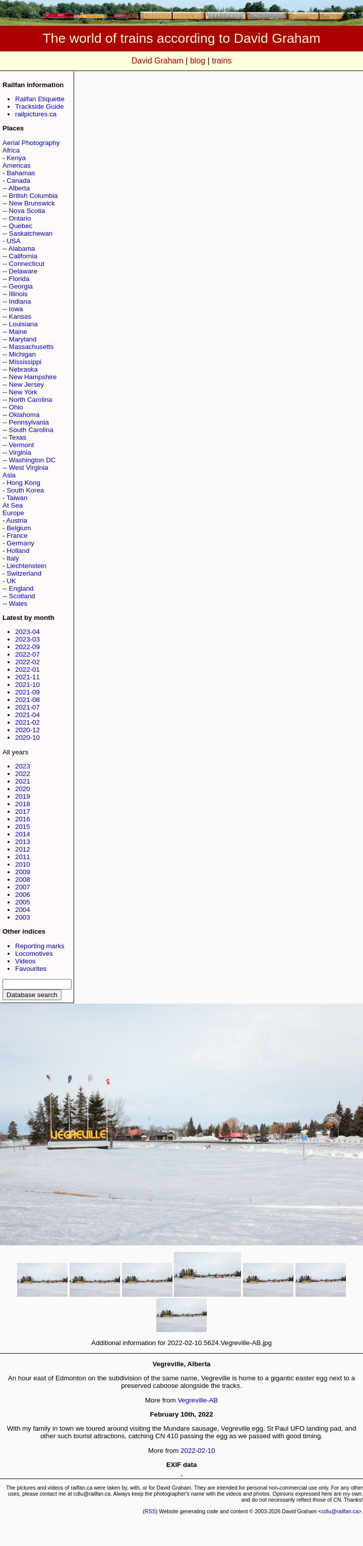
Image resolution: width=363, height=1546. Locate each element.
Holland (18, 550)
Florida (19, 279)
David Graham (158, 60)
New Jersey (26, 384)
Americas (17, 165)
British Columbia (33, 195)
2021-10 (27, 684)
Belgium (19, 528)
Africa (11, 150)
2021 (22, 781)
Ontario (20, 218)
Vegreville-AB (197, 1400)
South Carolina (31, 430)
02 (201, 1450)
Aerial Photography (31, 143)
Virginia (20, 452)
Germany (20, 543)
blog (197, 60)
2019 (22, 796)
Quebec (21, 226)
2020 (22, 789)
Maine (18, 331)
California (23, 256)
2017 (22, 811)
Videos (25, 961)
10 (211, 1450)
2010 (22, 864)
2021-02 (27, 722)
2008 (22, 879)
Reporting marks (40, 946)
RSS (150, 1511)
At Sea (13, 505)
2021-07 (27, 707)
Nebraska (23, 369)
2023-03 (27, 639)
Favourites (30, 968)
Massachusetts (31, 346)
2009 (22, 872)
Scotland (22, 596)
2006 (22, 894)
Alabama (22, 248)
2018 (22, 804)
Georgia (21, 286)
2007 (22, 887)
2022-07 (27, 654)
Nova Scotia (27, 211)
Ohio (16, 407)
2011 (22, 857)
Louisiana (23, 324)
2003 (22, 917)
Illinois (18, 294)
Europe (13, 513)
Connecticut (26, 263)
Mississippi (25, 362)
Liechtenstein (26, 566)
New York (23, 392)
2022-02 (27, 662)
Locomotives (34, 953)
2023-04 (27, 632)
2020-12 (27, 730)
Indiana (20, 301)
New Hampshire (33, 377)
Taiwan (17, 498)
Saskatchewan (31, 233)
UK (11, 581)
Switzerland (24, 573)
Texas (17, 437)
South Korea (25, 490)
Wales (18, 603)
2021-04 (27, 715)
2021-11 (27, 677)
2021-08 (27, 700)
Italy (13, 558)
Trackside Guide (39, 106)
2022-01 (27, 669)
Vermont (21, 445)
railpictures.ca (35, 114)
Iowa (16, 309)
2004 (22, 909)
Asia (9, 475)
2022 (22, 774)
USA (13, 241)
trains (221, 60)
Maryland (23, 339)
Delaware (23, 271)
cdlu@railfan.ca (339, 1511)
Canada (18, 180)
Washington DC (32, 460)
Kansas (20, 316)
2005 (22, 902)
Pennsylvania (29, 422)
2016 (22, 819)
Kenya (16, 158)
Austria (16, 520)
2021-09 (27, 692)
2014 (22, 834)
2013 (22, 842)
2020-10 (27, 737)
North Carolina (30, 399)
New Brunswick (32, 203)
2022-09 (27, 647)
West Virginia (28, 467)
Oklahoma (24, 414)
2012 (22, 849)
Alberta (19, 188)
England (21, 588)
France (17, 535)
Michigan (22, 354)
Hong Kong (23, 482)
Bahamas (21, 173)
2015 (22, 826)
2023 (22, 766)
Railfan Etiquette (40, 99)
